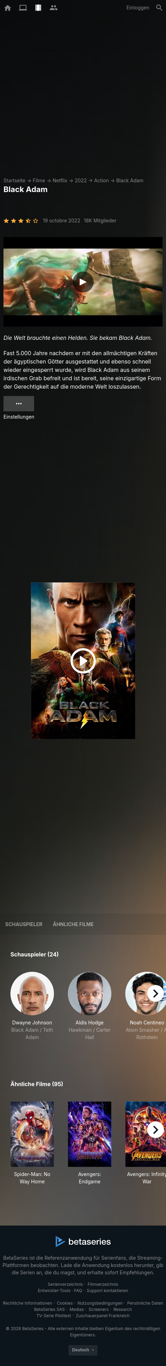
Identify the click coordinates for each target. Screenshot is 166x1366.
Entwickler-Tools (54, 1290)
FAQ (78, 1290)
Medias (77, 1309)
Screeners (99, 1309)
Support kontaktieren (107, 1290)
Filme (39, 180)
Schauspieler (23, 924)
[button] (32, 1010)
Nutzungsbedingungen (100, 1303)
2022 (81, 180)
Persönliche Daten (145, 1303)
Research (122, 1309)
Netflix (60, 180)
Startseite (14, 180)
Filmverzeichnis (103, 1284)
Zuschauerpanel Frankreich (102, 1315)
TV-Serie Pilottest (54, 1315)
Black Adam (129, 180)
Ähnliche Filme (73, 924)
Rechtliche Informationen (27, 1303)
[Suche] (159, 7)
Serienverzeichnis (65, 1284)
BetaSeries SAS (49, 1309)
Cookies (65, 1303)
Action (101, 180)
